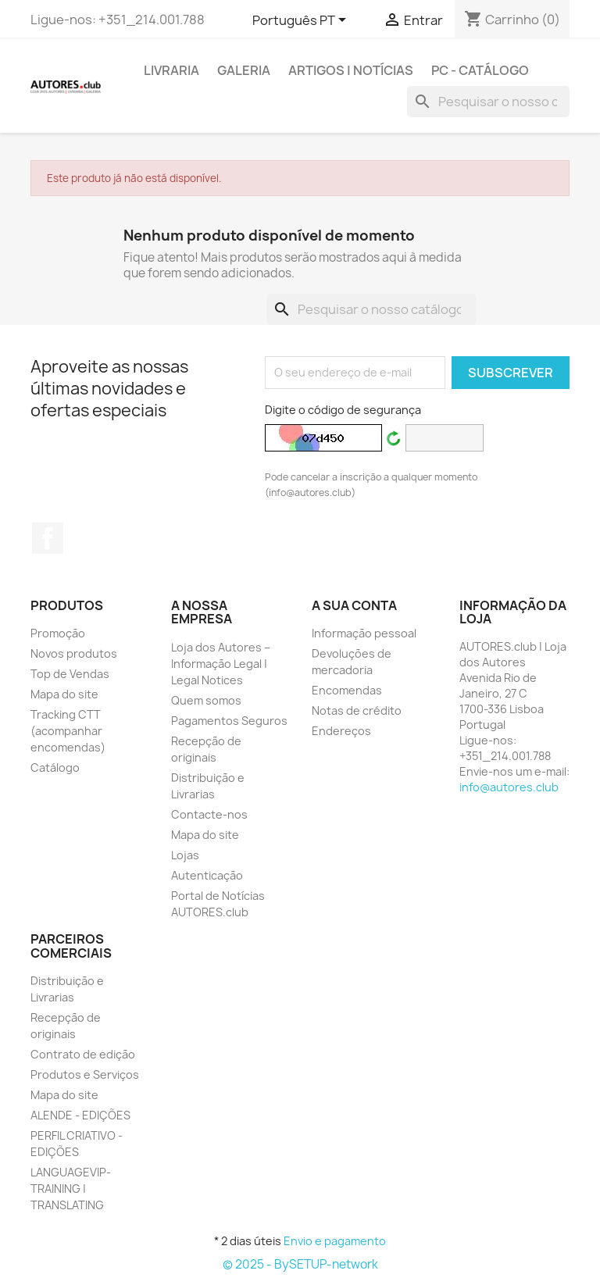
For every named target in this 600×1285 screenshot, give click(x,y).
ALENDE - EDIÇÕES (80, 1115)
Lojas (185, 855)
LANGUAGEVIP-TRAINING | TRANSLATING (70, 1188)
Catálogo (55, 767)
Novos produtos (73, 653)
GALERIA (243, 70)
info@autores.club (509, 787)
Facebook (47, 538)
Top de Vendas (69, 673)
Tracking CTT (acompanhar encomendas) (67, 731)
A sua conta (354, 605)
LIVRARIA (171, 70)
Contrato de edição (82, 1054)
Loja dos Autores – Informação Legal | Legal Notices (220, 663)
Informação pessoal (364, 633)
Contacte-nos (209, 814)
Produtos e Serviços (84, 1074)
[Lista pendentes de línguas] (302, 21)
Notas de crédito (357, 710)
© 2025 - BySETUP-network (300, 1264)
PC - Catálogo (480, 70)
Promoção (57, 633)
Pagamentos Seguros (229, 720)
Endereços (341, 730)
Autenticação (207, 875)
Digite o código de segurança (343, 409)
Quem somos (206, 700)
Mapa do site (64, 694)
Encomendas (347, 690)
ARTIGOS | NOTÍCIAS (350, 70)
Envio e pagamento (335, 1240)
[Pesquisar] (488, 101)
